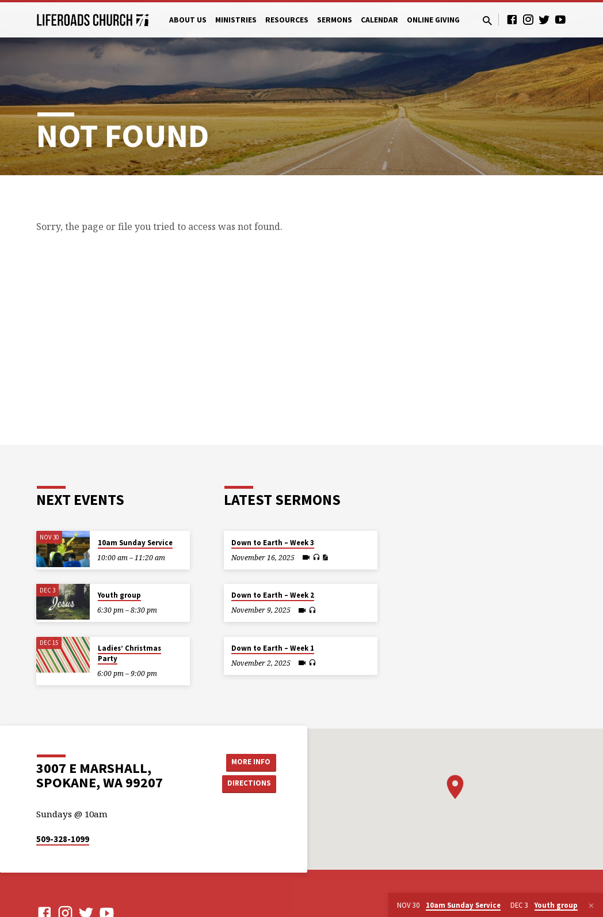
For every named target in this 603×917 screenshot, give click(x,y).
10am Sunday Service (135, 543)
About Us (188, 20)
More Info (247, 761)
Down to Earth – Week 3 (272, 543)
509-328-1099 (62, 838)
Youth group (119, 595)
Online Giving (433, 20)
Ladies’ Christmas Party (129, 653)
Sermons (334, 20)
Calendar (379, 20)
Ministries (236, 20)
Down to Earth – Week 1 (272, 648)
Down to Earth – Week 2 (272, 595)
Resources (286, 20)
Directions (247, 784)
